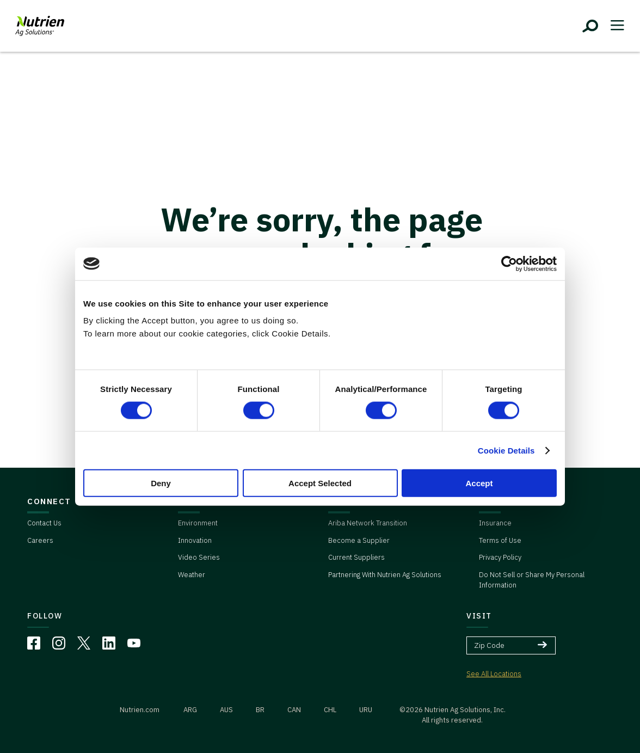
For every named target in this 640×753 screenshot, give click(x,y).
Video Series (199, 557)
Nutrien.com (139, 709)
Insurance (495, 523)
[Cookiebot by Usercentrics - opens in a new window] (509, 263)
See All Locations (493, 673)
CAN (294, 709)
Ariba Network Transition (367, 523)
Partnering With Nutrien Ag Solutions (384, 574)
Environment (198, 523)
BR (260, 709)
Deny (161, 483)
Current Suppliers (356, 557)
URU (365, 709)
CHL (330, 709)
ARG (190, 709)
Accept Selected (320, 483)
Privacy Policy (500, 557)
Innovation (195, 540)
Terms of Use (500, 540)
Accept (479, 483)
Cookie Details (506, 450)
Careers (40, 540)
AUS (226, 709)
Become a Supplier (359, 540)
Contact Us (44, 523)
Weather (191, 574)
